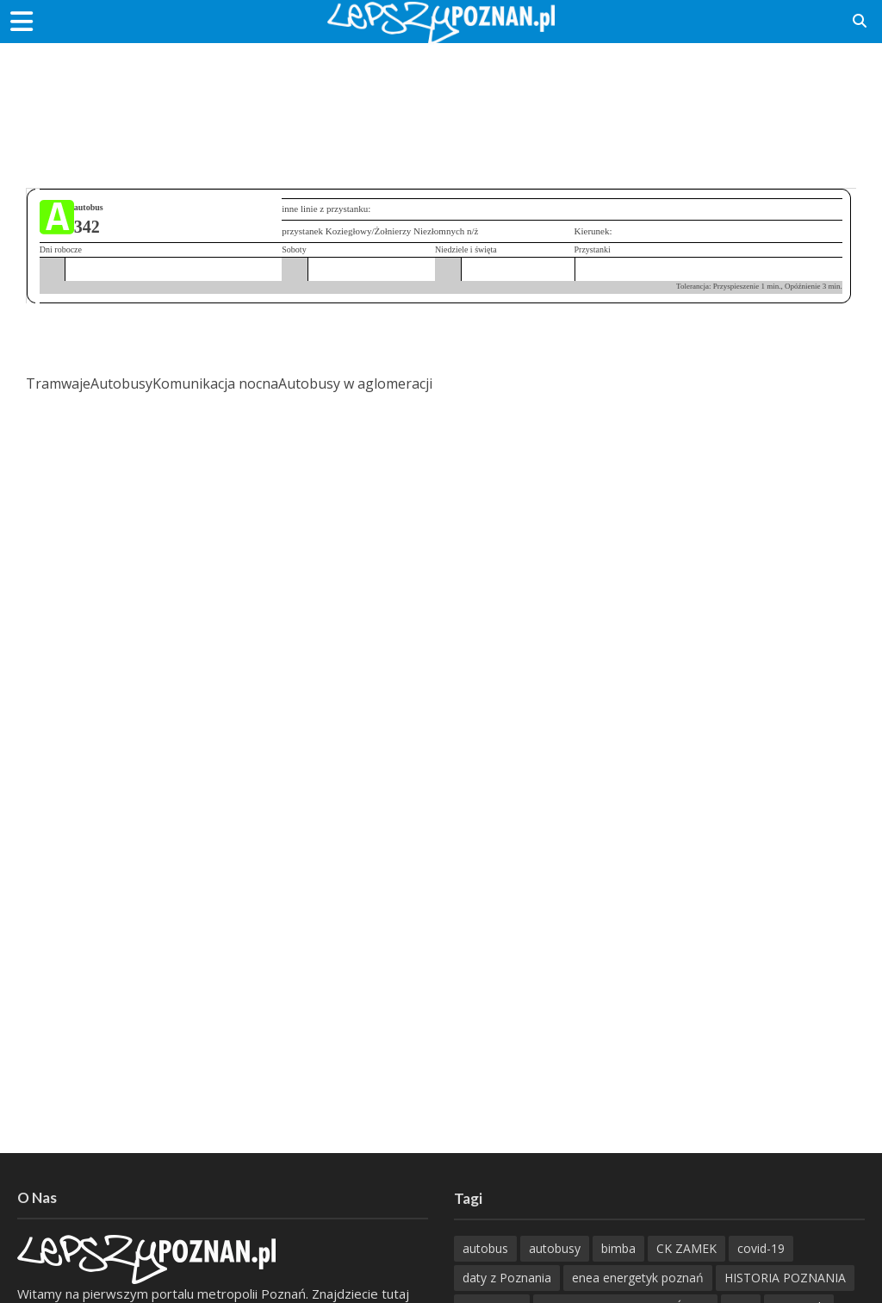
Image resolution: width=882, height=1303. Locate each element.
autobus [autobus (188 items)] (485, 1248)
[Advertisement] (441, 99)
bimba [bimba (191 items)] (618, 1248)
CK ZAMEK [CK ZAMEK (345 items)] (686, 1248)
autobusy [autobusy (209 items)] (555, 1248)
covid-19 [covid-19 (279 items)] (761, 1248)
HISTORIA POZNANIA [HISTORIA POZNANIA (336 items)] (785, 1277)
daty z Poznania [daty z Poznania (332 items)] (507, 1277)
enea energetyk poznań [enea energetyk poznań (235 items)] (638, 1277)
